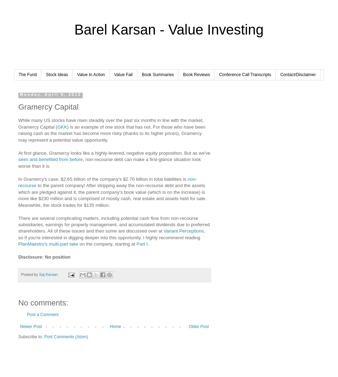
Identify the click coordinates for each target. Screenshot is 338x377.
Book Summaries (158, 74)
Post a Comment (42, 314)
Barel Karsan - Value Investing (168, 29)
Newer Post (31, 326)
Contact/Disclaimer (298, 74)
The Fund (28, 74)
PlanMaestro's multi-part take (48, 244)
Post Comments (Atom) (66, 336)
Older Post (199, 326)
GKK (62, 127)
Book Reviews (196, 74)
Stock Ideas (57, 74)
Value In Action (91, 74)
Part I (142, 244)
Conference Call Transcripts (245, 74)
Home (115, 326)
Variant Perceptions (184, 231)
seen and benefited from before (50, 159)
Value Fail (123, 74)
